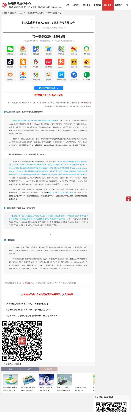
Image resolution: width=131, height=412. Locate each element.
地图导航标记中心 (19, 3)
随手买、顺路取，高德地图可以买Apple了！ (64, 395)
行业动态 (22, 13)
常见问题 (97, 5)
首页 (67, 5)
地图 (86, 100)
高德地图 (51, 28)
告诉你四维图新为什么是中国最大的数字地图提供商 (118, 132)
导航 (10, 373)
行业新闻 (107, 5)
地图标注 (76, 5)
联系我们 (118, 5)
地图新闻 (13, 13)
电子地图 (46, 373)
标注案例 (86, 5)
